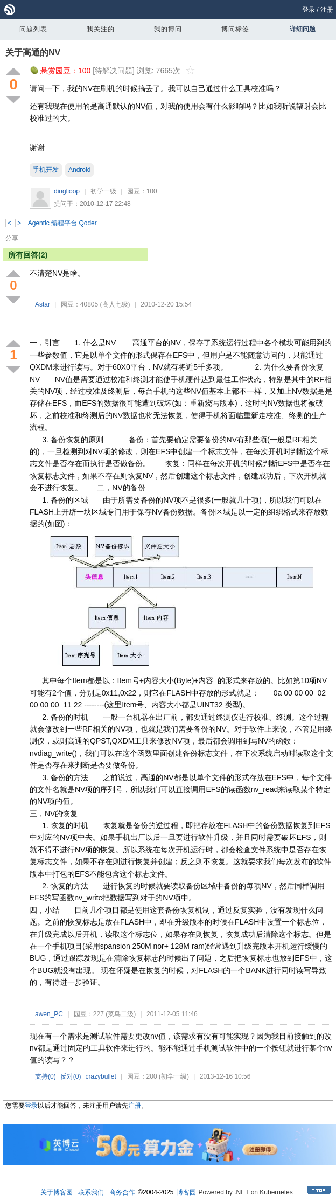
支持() (45, 1076)
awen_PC (49, 1014)
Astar (42, 304)
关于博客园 (56, 1192)
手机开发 (46, 169)
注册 (326, 9)
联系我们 (91, 1192)
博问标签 (235, 29)
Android (79, 169)
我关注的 (101, 29)
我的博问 (168, 29)
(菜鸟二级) (121, 1014)
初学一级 (103, 191)
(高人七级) (115, 304)
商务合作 (122, 1192)
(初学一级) (174, 1076)
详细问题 (303, 29)
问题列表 (33, 29)
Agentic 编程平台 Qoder (62, 223)
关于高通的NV (32, 52)
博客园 (186, 1192)
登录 (308, 9)
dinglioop (67, 191)
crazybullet (100, 1076)
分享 (11, 238)
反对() (70, 1076)
